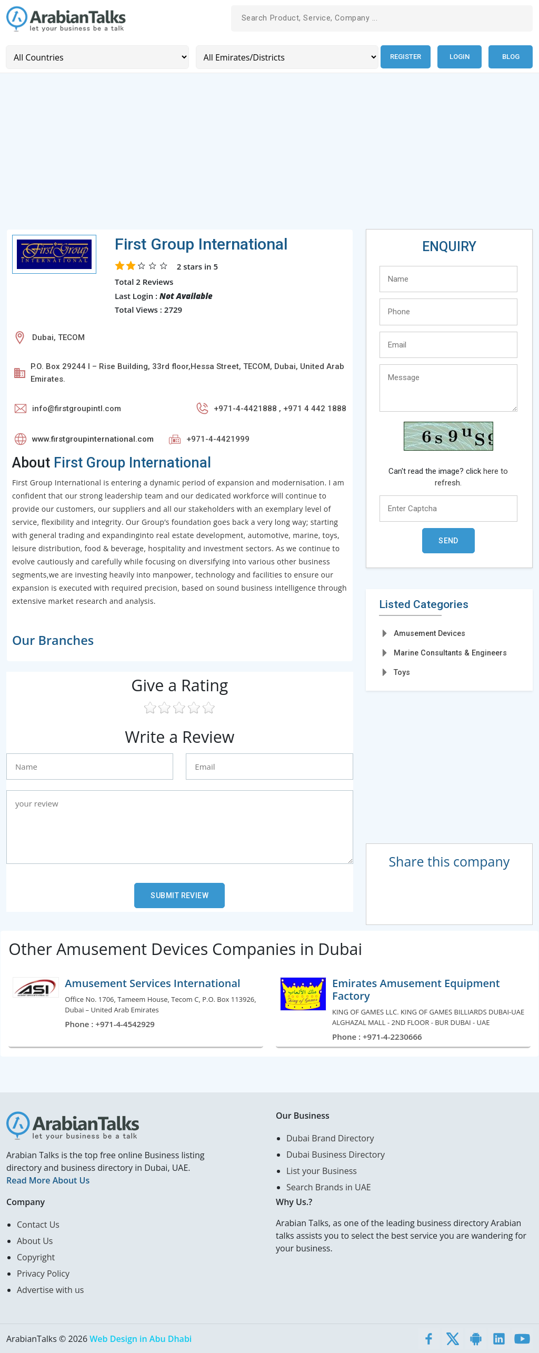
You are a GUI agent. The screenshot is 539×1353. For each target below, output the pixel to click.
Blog (511, 57)
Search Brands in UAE (328, 1186)
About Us (35, 1240)
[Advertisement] (269, 154)
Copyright (36, 1256)
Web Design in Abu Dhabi (140, 1338)
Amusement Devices (429, 633)
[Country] (96, 56)
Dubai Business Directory (335, 1154)
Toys (402, 672)
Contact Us (38, 1224)
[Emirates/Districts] (285, 56)
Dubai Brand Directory (330, 1137)
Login (460, 57)
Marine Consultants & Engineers (450, 652)
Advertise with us (50, 1289)
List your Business (321, 1170)
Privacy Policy (43, 1273)
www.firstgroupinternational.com (93, 438)
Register (404, 57)
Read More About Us (47, 1180)
